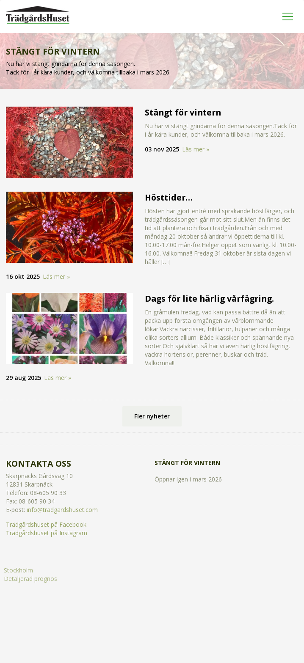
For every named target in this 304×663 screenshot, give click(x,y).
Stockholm (18, 570)
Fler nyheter (152, 416)
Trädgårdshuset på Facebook (46, 524)
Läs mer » (195, 149)
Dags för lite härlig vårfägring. (209, 298)
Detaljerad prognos (30, 579)
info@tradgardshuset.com (62, 510)
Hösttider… (169, 197)
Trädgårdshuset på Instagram (46, 533)
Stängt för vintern (183, 112)
